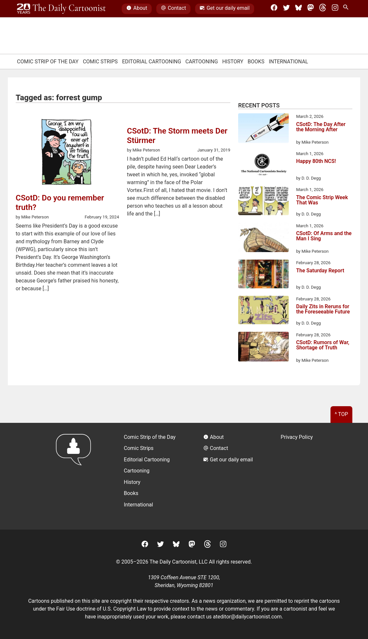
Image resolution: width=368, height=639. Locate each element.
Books (256, 61)
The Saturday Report (320, 271)
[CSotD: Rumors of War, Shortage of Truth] (263, 348)
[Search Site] (347, 9)
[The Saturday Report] (263, 275)
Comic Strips (100, 61)
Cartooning (201, 61)
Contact (173, 8)
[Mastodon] (310, 9)
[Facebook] (274, 9)
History (232, 61)
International (288, 61)
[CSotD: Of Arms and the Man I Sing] (263, 239)
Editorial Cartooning (151, 61)
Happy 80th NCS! (316, 161)
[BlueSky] (298, 9)
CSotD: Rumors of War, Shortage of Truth (322, 345)
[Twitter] (286, 9)
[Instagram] (335, 9)
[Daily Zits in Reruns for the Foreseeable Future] (263, 311)
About (136, 8)
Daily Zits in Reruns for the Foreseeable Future (323, 309)
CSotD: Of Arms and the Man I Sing (324, 236)
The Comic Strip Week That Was (322, 200)
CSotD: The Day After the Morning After (320, 127)
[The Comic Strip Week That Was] (263, 201)
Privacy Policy (297, 437)
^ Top (341, 414)
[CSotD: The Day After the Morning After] (263, 129)
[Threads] (323, 9)
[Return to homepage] (75, 476)
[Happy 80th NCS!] (263, 166)
